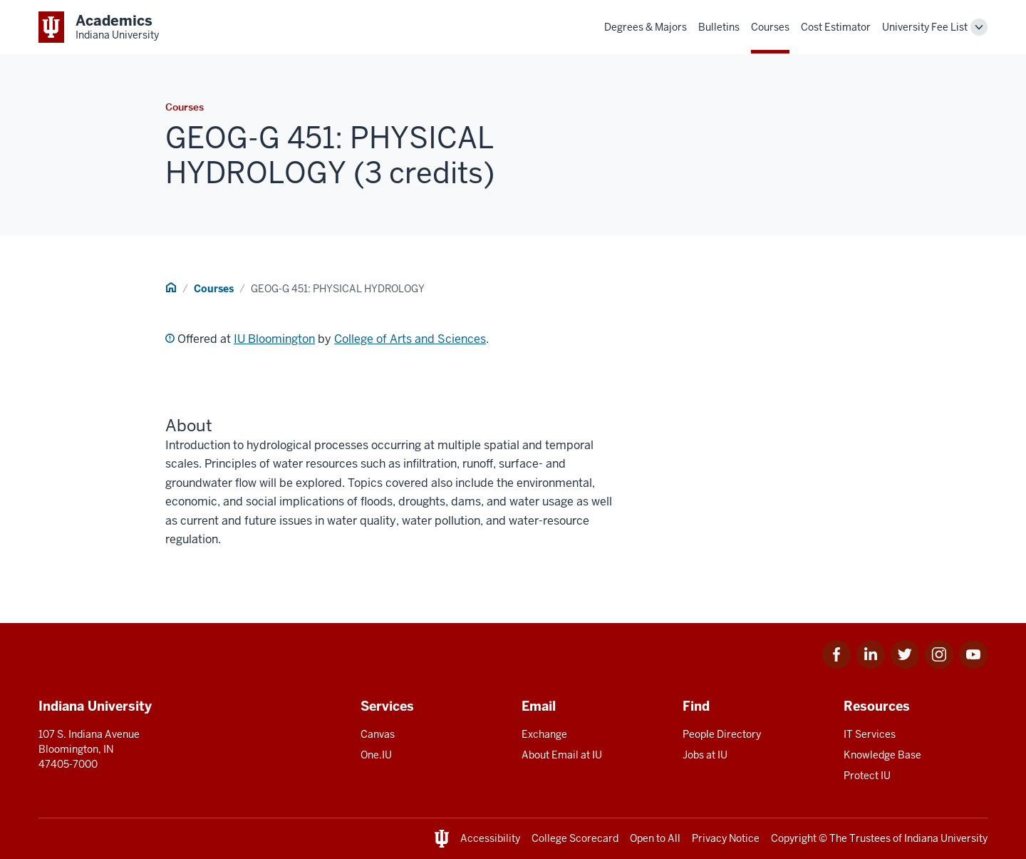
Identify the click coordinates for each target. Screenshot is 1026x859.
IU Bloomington (274, 338)
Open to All (655, 838)
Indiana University (946, 838)
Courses (770, 27)
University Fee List (925, 27)
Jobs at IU (705, 755)
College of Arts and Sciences (410, 338)
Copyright (794, 838)
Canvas (378, 734)
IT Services (870, 734)
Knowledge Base (882, 755)
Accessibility (490, 838)
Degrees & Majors (645, 27)
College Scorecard (575, 838)
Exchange (544, 734)
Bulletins (719, 27)
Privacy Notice (726, 838)
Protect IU (867, 775)
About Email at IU (562, 755)
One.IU (376, 755)
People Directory (722, 734)
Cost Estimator (836, 27)
